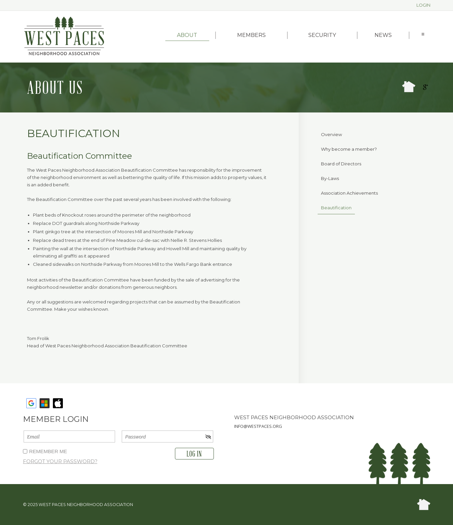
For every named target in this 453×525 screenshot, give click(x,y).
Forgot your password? (60, 461)
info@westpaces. (253, 426)
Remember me (48, 451)
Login (423, 5)
